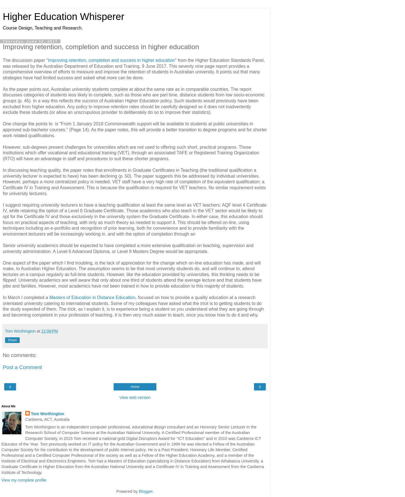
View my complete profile (23, 480)
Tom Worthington (47, 414)
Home (135, 387)
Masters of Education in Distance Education (92, 297)
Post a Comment (22, 367)
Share (12, 340)
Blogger (146, 491)
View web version (135, 397)
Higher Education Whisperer (63, 16)
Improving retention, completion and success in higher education (111, 60)
